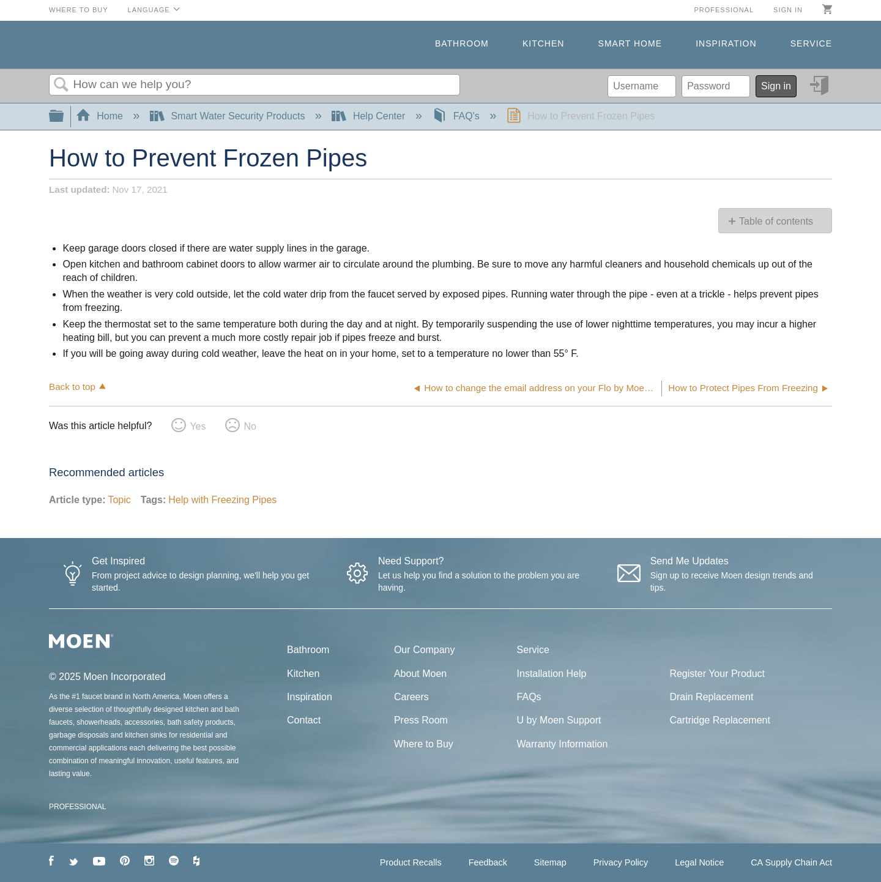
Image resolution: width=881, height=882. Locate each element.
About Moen (420, 673)
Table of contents (776, 221)
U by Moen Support (559, 720)
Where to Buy (78, 9)
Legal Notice (699, 862)
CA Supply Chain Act (791, 862)
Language (149, 9)
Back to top (72, 386)
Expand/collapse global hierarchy (64, 116)
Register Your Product (717, 673)
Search (61, 85)
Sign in (788, 9)
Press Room (421, 720)
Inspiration (726, 43)
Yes (198, 426)
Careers (411, 697)
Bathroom (462, 43)
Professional (724, 9)
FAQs (529, 697)
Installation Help (552, 673)
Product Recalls (411, 862)
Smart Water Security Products (229, 116)
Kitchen (543, 43)
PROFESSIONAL (77, 806)
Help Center (369, 116)
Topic (119, 500)
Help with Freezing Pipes (222, 500)
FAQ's (457, 116)
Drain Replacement (711, 697)
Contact (304, 720)
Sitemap (550, 862)
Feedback (488, 862)
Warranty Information (562, 744)
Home (101, 116)
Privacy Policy (621, 862)
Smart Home (630, 43)
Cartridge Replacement (719, 720)
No (249, 426)
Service (811, 43)
